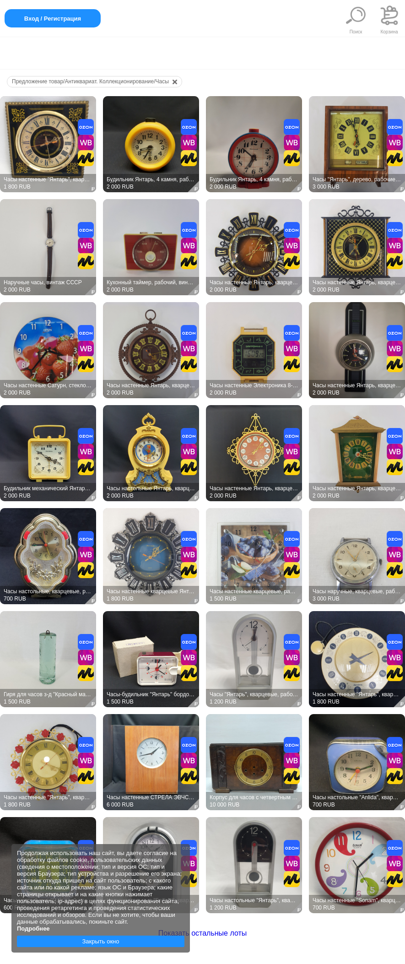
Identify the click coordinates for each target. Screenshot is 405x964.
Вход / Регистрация (52, 18)
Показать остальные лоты (202, 933)
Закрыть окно (100, 941)
